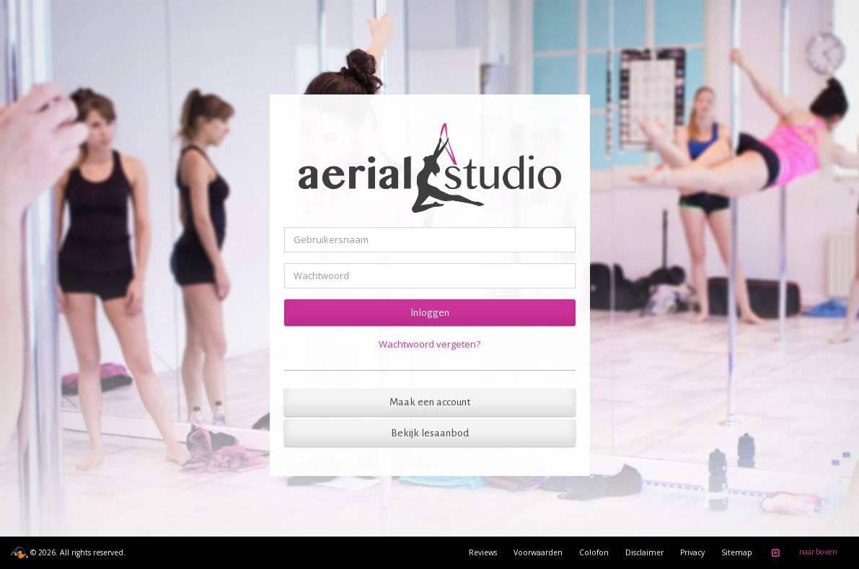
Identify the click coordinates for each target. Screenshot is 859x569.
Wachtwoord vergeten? (429, 344)
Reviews (483, 552)
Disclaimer (644, 552)
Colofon (594, 552)
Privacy (692, 552)
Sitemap (736, 552)
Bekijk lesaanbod (430, 433)
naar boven (802, 553)
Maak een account (429, 402)
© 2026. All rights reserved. (68, 552)
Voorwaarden (538, 552)
